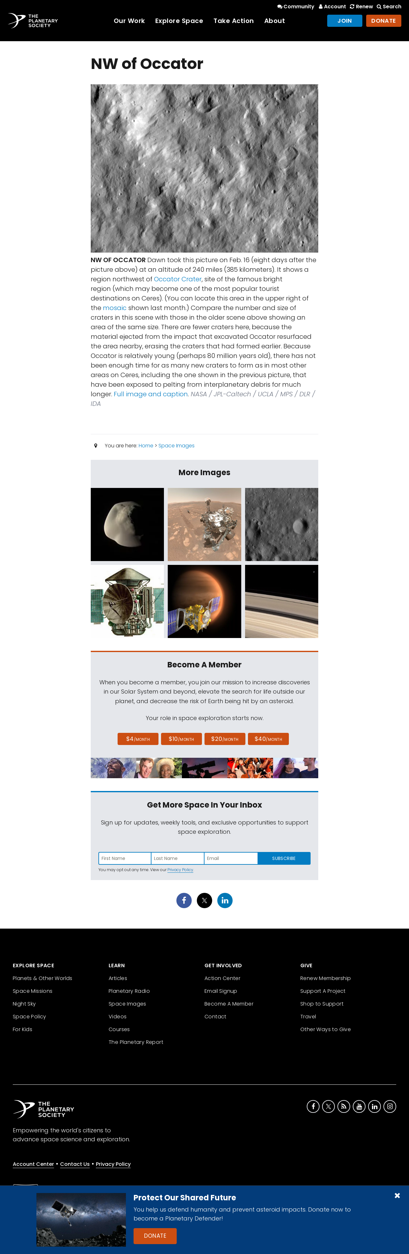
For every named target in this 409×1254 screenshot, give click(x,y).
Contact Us (75, 1164)
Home (146, 445)
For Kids (22, 1029)
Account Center (33, 1164)
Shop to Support (321, 1003)
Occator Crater (178, 279)
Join (344, 21)
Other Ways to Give (325, 1029)
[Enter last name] (177, 858)
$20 (224, 739)
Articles (118, 978)
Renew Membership (325, 978)
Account (331, 6)
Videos (118, 1016)
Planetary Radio (129, 991)
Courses (119, 1029)
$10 (181, 739)
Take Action (233, 20)
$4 (138, 739)
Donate (155, 1236)
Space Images (176, 445)
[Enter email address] (231, 858)
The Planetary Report (136, 1042)
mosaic (115, 307)
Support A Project (323, 991)
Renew (361, 6)
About (274, 20)
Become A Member (228, 1003)
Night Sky (24, 1003)
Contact (215, 1016)
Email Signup (220, 991)
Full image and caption (151, 394)
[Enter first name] (124, 858)
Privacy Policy (180, 869)
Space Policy (29, 1016)
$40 (268, 739)
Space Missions (33, 991)
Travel (308, 1016)
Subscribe (284, 858)
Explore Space (179, 20)
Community (295, 6)
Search (388, 6)
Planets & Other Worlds (43, 978)
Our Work (129, 20)
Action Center (222, 978)
